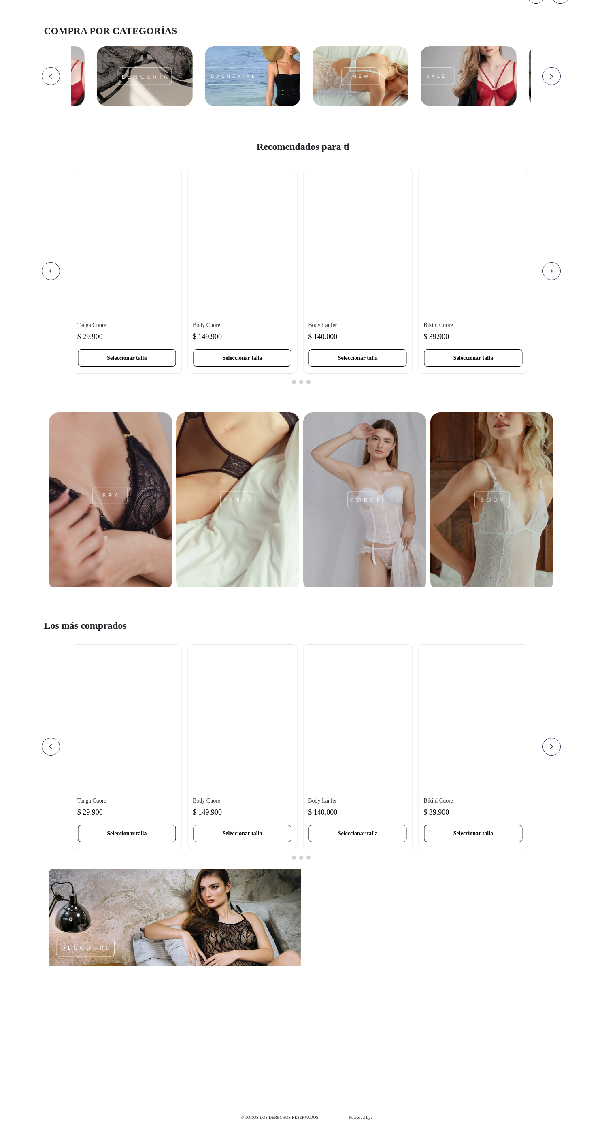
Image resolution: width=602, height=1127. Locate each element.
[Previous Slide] (51, 76)
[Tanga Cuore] (126, 271)
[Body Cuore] (242, 271)
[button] (127, 358)
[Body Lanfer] (357, 271)
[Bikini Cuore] (473, 271)
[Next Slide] (551, 76)
